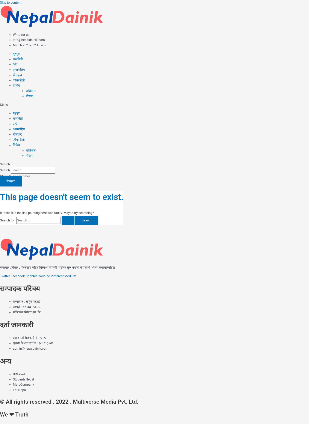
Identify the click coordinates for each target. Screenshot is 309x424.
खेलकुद (17, 75)
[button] (154, 105)
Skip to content (10, 3)
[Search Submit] (68, 220)
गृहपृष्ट (16, 54)
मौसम (29, 96)
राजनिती (18, 59)
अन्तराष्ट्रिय (19, 70)
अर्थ (15, 64)
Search (5, 170)
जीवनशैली (19, 80)
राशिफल (31, 91)
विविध (16, 85)
